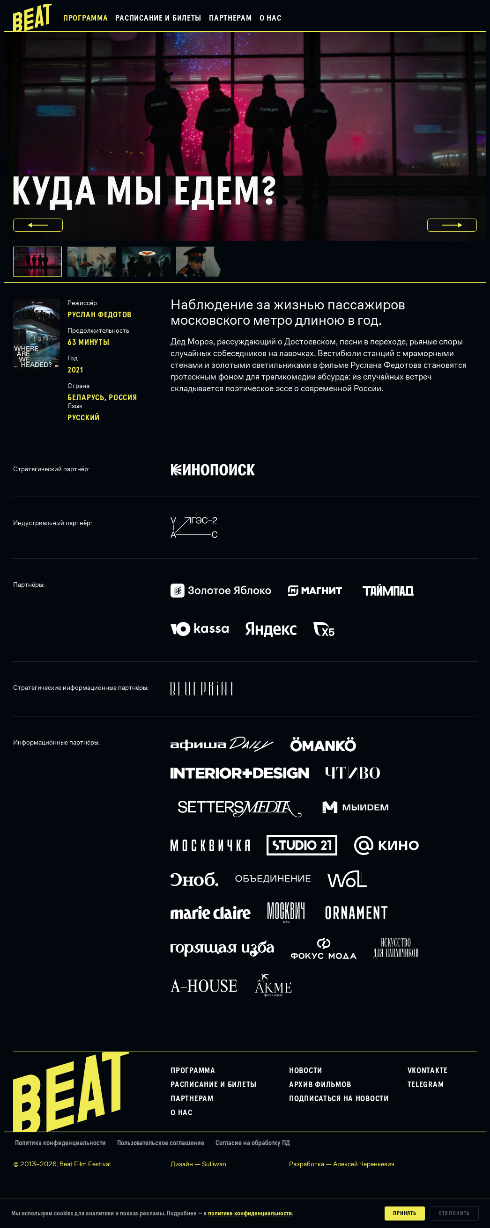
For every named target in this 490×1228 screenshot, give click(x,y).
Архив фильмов (320, 1085)
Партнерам (230, 18)
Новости (305, 1071)
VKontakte (428, 1071)
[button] (94, 261)
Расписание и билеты (158, 18)
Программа (85, 18)
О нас (271, 18)
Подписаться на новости (339, 1099)
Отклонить (454, 1213)
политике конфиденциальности (250, 1213)
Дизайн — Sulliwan (198, 1164)
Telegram (426, 1085)
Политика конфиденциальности (60, 1143)
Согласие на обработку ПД (252, 1143)
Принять (405, 1213)
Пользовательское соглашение (160, 1143)
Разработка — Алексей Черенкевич (341, 1164)
